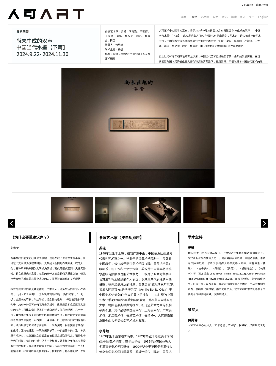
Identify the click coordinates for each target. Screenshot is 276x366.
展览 (195, 17)
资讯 (224, 17)
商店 (243, 17)
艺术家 (205, 17)
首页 (184, 17)
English (263, 17)
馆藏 (234, 17)
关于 (252, 17)
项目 (215, 17)
